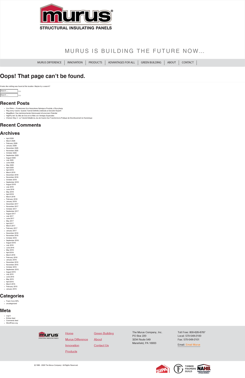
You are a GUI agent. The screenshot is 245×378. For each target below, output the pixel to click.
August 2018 (11, 185)
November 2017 (12, 206)
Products (95, 62)
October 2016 (11, 238)
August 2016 (11, 243)
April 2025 (10, 168)
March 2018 (10, 197)
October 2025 (11, 153)
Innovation (75, 62)
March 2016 (10, 255)
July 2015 (9, 274)
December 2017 (12, 204)
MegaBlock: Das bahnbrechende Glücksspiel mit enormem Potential (31, 113)
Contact (188, 62)
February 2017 (11, 228)
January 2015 (11, 289)
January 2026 (11, 146)
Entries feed (10, 318)
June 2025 (10, 163)
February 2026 (11, 143)
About (171, 62)
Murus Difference (49, 62)
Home (69, 333)
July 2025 (9, 160)
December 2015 (12, 262)
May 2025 (10, 165)
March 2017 (10, 226)
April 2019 (10, 170)
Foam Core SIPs (12, 301)
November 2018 (12, 177)
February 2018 (11, 199)
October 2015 (11, 267)
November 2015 (12, 265)
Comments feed (12, 321)
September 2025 (12, 155)
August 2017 (11, 214)
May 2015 (10, 279)
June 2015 (10, 277)
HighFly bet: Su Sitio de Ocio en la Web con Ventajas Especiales (30, 116)
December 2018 (12, 175)
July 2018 (9, 187)
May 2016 (10, 250)
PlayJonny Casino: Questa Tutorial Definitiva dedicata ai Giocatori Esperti (33, 111)
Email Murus (193, 344)
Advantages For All (121, 62)
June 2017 (10, 219)
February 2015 (11, 287)
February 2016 (11, 257)
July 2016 (9, 245)
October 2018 (11, 180)
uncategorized (11, 304)
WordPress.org (12, 323)
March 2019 (10, 172)
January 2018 (11, 202)
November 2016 (12, 236)
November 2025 (12, 151)
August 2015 (11, 272)
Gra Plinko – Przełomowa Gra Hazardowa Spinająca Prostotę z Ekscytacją (34, 108)
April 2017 (10, 223)
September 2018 (12, 182)
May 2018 (10, 192)
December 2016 (12, 233)
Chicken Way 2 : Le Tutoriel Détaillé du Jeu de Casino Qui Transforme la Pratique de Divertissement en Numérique (49, 118)
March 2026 (10, 141)
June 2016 (10, 248)
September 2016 (12, 240)
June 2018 (10, 189)
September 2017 (12, 211)
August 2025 (11, 158)
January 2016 (11, 260)
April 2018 (10, 194)
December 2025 (12, 148)
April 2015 (10, 282)
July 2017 (9, 216)
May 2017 (10, 221)
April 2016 (10, 253)
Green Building (151, 62)
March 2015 (10, 284)
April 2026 (10, 138)
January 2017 (11, 231)
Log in (8, 316)
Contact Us (101, 345)
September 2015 (12, 270)
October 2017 (11, 209)
